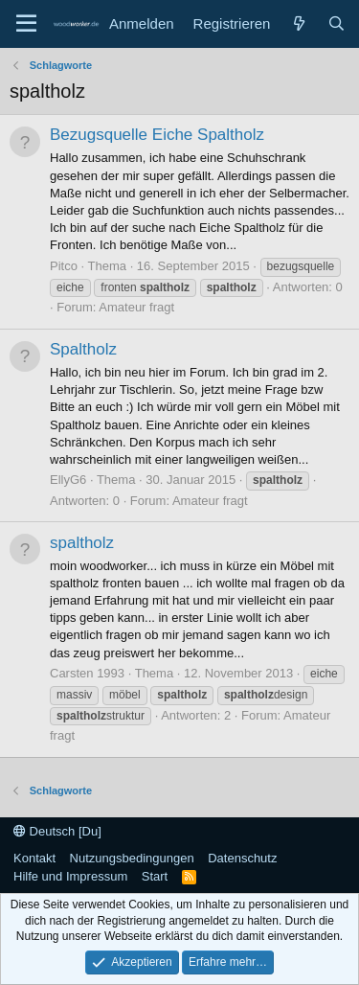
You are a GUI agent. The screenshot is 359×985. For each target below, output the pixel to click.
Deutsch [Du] (57, 831)
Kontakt (34, 858)
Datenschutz (242, 858)
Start (155, 876)
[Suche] (336, 23)
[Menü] (26, 24)
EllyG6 (68, 479)
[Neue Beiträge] (298, 23)
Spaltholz (83, 349)
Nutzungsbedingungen (132, 858)
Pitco (64, 266)
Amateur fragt (136, 307)
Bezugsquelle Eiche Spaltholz (157, 135)
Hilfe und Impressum (70, 876)
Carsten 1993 (87, 673)
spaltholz (82, 543)
